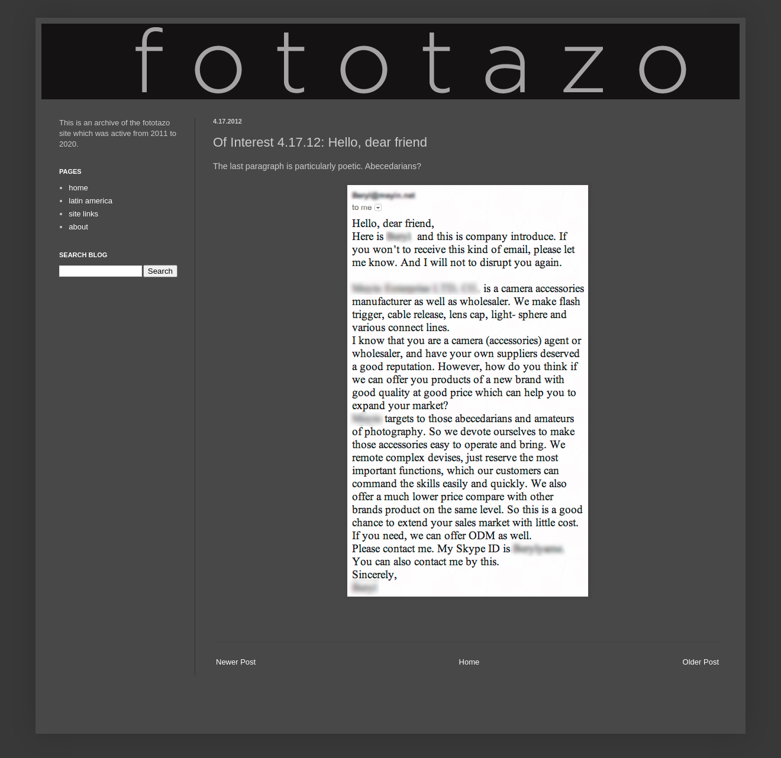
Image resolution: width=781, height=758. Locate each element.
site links (83, 213)
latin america (90, 200)
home (78, 187)
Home (469, 661)
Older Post (701, 661)
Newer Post (236, 661)
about (78, 226)
